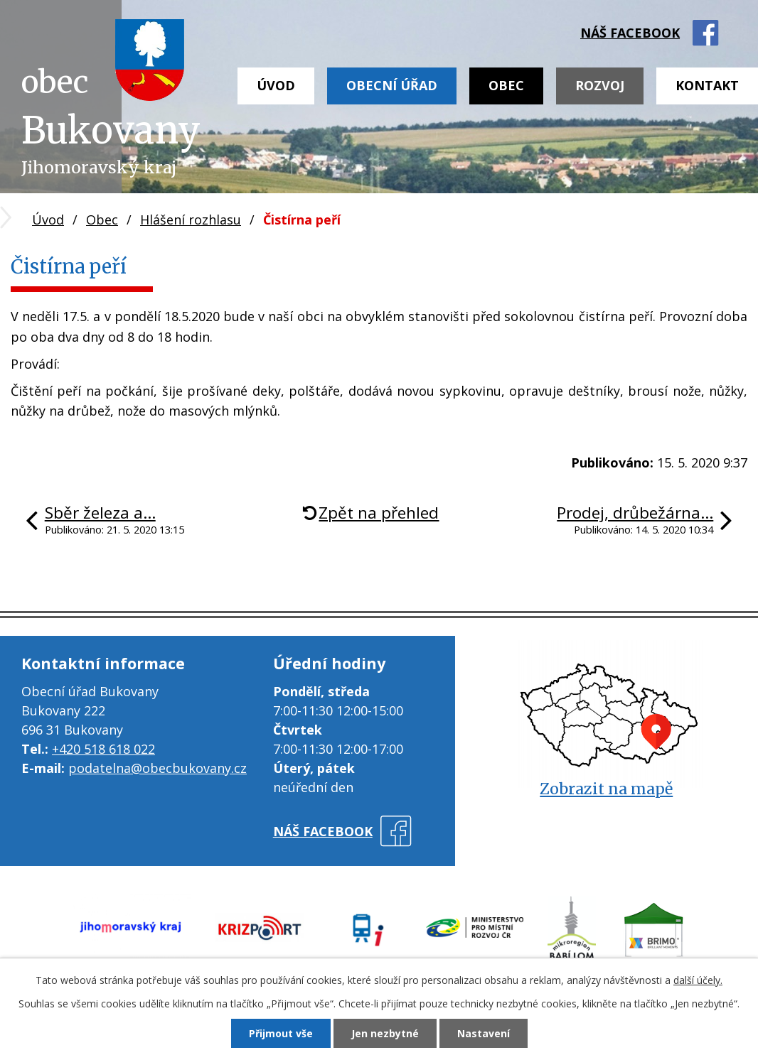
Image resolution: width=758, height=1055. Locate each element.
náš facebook (630, 32)
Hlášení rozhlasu (190, 219)
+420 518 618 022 (103, 748)
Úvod (276, 85)
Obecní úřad (391, 85)
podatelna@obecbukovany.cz (157, 768)
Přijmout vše (281, 1033)
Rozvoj (599, 85)
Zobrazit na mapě (606, 789)
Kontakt (707, 85)
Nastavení (483, 1033)
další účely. (697, 980)
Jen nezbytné (385, 1033)
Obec (506, 85)
